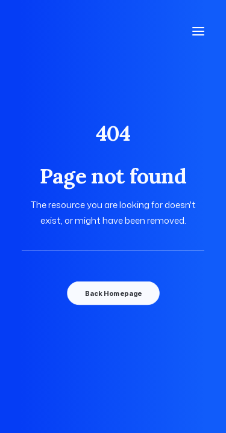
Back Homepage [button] (112, 293)
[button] (198, 31)
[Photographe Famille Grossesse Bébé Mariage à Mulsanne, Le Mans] (76, 31)
